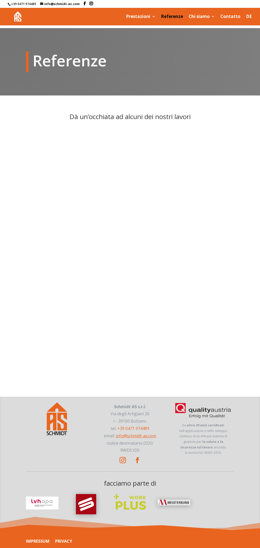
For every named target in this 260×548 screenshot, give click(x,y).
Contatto (230, 17)
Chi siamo (199, 17)
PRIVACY (63, 541)
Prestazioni (138, 17)
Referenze (172, 17)
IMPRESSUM (38, 541)
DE (249, 17)
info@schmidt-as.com (136, 436)
